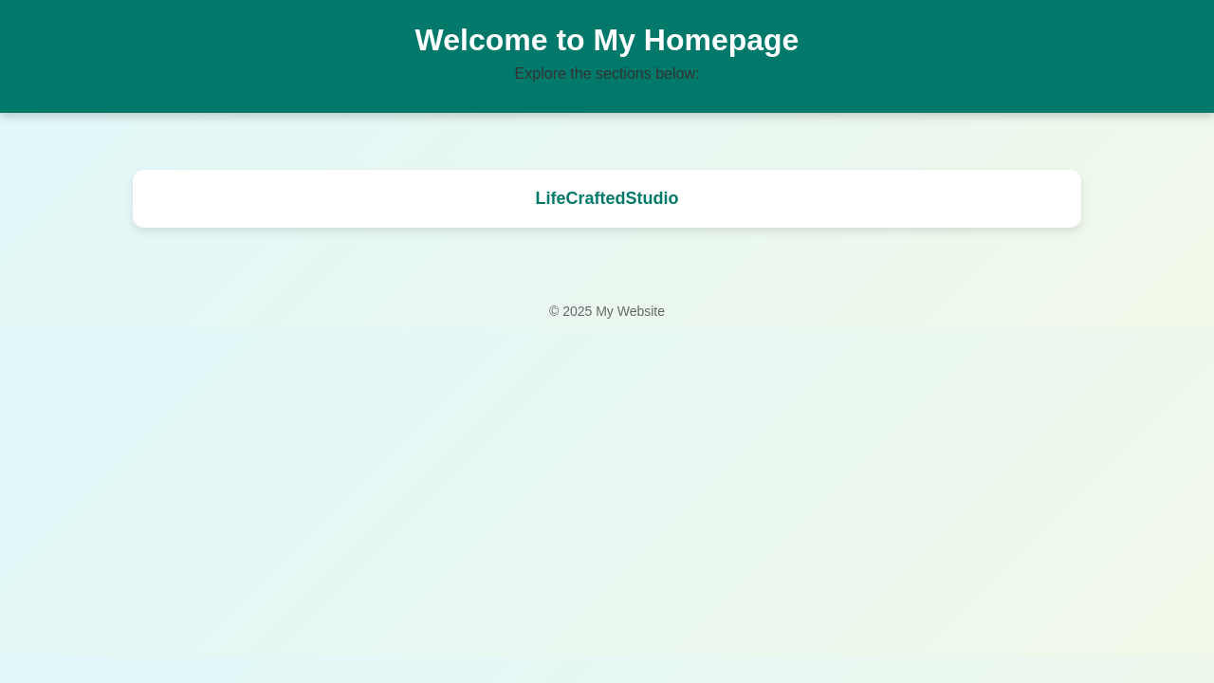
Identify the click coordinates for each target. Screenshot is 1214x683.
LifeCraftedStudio (607, 198)
